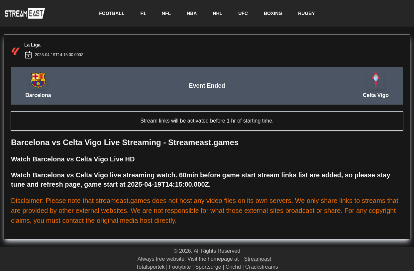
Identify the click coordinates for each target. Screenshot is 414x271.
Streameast (257, 259)
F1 (143, 13)
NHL (217, 13)
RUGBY (306, 13)
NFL (166, 13)
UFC (243, 13)
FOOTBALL (111, 13)
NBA (192, 13)
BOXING (273, 13)
